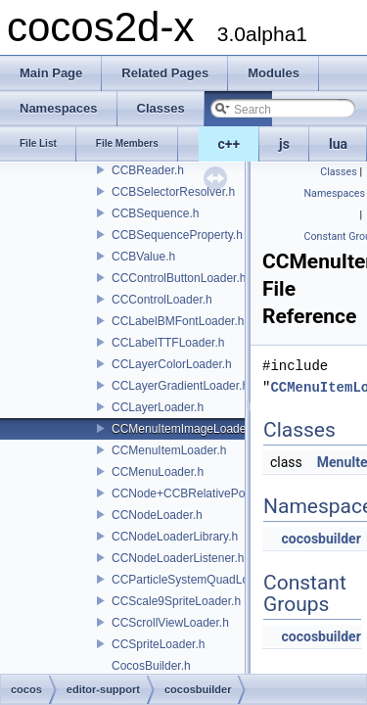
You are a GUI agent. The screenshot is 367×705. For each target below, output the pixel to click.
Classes (338, 171)
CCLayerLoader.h (158, 407)
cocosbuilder (320, 538)
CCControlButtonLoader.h (179, 278)
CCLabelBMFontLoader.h (178, 321)
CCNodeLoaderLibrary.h (175, 536)
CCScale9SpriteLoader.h (176, 601)
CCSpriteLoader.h (158, 644)
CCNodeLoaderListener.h (178, 558)
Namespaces (334, 193)
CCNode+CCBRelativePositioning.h (205, 493)
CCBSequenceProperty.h (177, 235)
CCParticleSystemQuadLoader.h (196, 580)
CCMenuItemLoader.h (169, 450)
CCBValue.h (143, 256)
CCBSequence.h (155, 213)
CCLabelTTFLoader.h (168, 343)
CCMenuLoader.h (158, 472)
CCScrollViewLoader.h (170, 623)
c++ (229, 144)
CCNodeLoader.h (157, 515)
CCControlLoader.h (162, 299)
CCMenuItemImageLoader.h (185, 429)
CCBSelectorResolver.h (173, 192)
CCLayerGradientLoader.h (180, 386)
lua (338, 144)
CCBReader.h (148, 170)
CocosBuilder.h (151, 666)
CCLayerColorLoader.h (172, 364)
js (284, 144)
